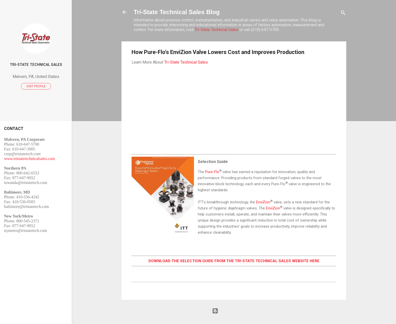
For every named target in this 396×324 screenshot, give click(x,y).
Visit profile (36, 86)
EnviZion (263, 202)
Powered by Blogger (234, 310)
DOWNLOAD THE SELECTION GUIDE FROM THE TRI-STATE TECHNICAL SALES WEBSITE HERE (233, 261)
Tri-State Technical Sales (216, 29)
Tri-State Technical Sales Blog (177, 12)
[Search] (343, 13)
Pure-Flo (212, 172)
